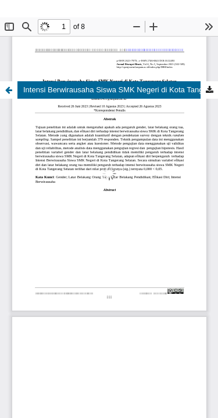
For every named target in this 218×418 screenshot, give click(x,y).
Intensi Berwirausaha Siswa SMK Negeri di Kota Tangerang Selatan (120, 89)
